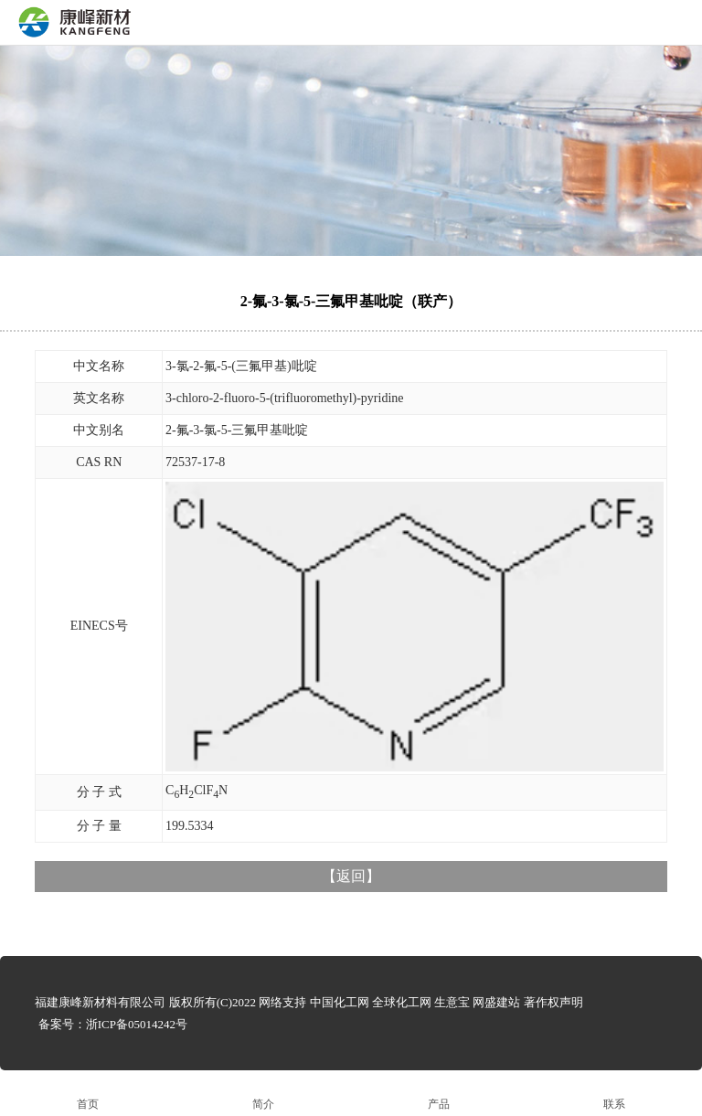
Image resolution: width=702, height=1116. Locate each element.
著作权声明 (553, 1002)
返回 (351, 876)
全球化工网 (401, 1002)
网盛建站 (496, 1002)
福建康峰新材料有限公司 (100, 1002)
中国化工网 (339, 1002)
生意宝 (452, 1002)
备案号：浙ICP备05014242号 (112, 1024)
